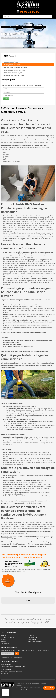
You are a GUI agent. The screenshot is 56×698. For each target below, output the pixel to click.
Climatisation (32, 637)
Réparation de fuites (11, 62)
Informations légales (35, 641)
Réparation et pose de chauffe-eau (15, 67)
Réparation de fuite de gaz (13, 73)
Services (3, 639)
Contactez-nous (6, 537)
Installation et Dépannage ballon (15, 70)
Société (3, 635)
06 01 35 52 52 (28, 11)
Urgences (24, 27)
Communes (32, 639)
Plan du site (5, 643)
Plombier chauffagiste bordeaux (15, 75)
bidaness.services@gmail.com (16, 667)
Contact (3, 641)
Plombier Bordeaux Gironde (10, 27)
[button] (1, 606)
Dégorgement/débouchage (37, 27)
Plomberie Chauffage (8, 637)
